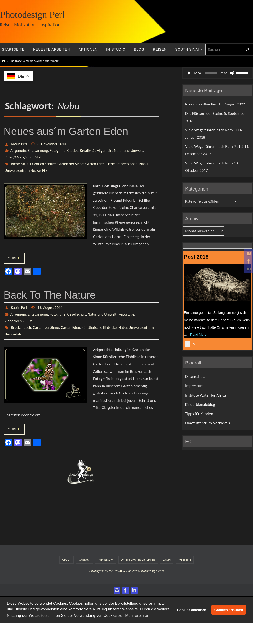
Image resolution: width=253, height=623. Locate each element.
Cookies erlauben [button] (228, 610)
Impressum (194, 385)
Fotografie (57, 150)
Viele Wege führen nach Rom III (211, 130)
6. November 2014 (51, 144)
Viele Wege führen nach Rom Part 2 (214, 146)
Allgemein (18, 150)
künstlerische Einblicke (99, 327)
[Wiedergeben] (189, 73)
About (66, 559)
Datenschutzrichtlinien (138, 559)
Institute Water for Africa (205, 395)
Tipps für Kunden (199, 413)
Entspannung (38, 150)
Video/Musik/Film (18, 157)
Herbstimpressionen (122, 164)
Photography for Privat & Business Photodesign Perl (126, 571)
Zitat (37, 157)
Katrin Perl (19, 144)
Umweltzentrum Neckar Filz (26, 170)
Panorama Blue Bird (201, 104)
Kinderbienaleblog (200, 404)
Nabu (143, 164)
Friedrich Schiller (43, 164)
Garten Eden (95, 164)
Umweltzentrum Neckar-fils (207, 423)
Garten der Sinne (70, 164)
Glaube (72, 150)
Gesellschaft (76, 314)
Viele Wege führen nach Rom (209, 163)
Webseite (184, 559)
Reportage (126, 314)
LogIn (167, 559)
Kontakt (84, 559)
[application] (217, 73)
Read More (198, 334)
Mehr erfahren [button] (137, 615)
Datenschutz (195, 376)
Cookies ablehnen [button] (191, 610)
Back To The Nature (50, 295)
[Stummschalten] (232, 73)
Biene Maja (19, 164)
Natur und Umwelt (128, 150)
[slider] (211, 73)
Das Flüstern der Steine (204, 113)
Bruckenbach (21, 327)
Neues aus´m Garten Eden (66, 131)
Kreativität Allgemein (96, 150)
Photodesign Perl (32, 14)
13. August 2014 (49, 307)
